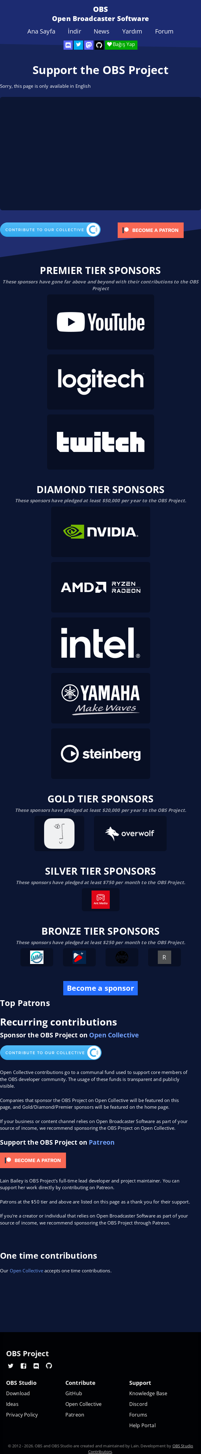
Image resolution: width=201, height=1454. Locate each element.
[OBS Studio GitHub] (99, 45)
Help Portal (142, 1425)
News (102, 31)
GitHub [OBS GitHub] (73, 1393)
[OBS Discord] (68, 45)
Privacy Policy (22, 1415)
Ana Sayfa (41, 31)
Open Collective (114, 1034)
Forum (164, 31)
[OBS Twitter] (78, 45)
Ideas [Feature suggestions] (12, 1404)
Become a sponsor (100, 988)
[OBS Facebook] (23, 1365)
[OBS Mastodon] (88, 45)
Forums (138, 1415)
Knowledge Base (148, 1393)
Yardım (132, 31)
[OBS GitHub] (49, 1365)
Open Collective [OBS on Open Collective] (83, 1404)
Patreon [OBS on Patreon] (74, 1415)
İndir (74, 31)
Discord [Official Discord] (138, 1404)
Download (18, 1393)
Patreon (102, 1142)
